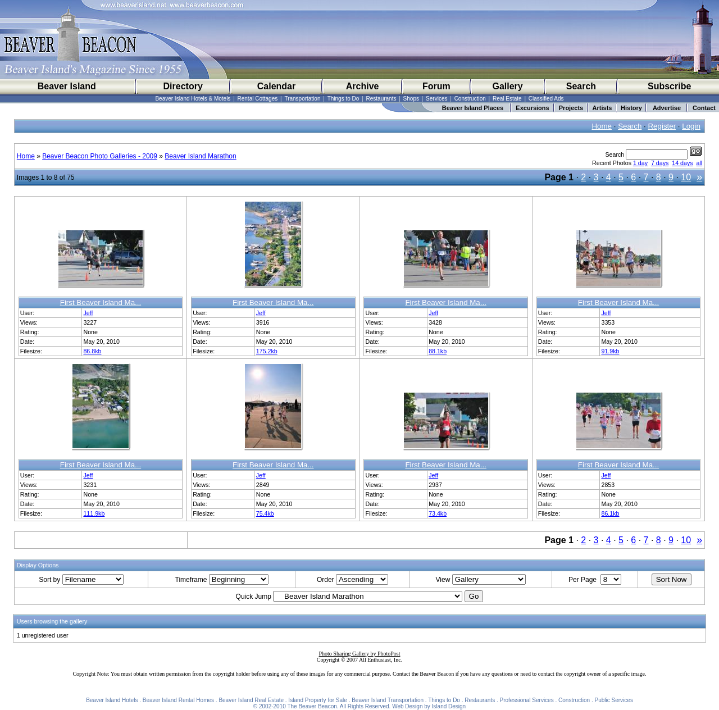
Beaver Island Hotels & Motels (192, 98)
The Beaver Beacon (311, 706)
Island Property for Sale (317, 700)
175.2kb (266, 351)
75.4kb (265, 513)
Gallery (507, 86)
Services (436, 98)
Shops (411, 98)
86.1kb (610, 513)
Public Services (614, 700)
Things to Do (343, 98)
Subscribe (669, 86)
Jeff (88, 313)
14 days (682, 163)
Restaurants (381, 98)
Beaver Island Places (472, 107)
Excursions (532, 107)
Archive (362, 86)
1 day (640, 163)
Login (691, 126)
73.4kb (438, 513)
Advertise (667, 107)
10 (686, 177)
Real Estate (507, 98)
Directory (183, 86)
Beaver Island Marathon (200, 156)
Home (601, 126)
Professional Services (527, 700)
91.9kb (610, 351)
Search (581, 86)
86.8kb (92, 351)
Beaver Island (67, 86)
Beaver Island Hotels (112, 700)
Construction (470, 98)
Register (662, 126)
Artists (602, 107)
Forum (436, 86)
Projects (571, 107)
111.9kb (93, 513)
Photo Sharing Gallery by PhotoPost (359, 653)
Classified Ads (546, 98)
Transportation (302, 98)
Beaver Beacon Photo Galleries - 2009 (99, 156)
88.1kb (438, 351)
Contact (704, 107)
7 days (659, 163)
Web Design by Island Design (429, 706)
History (631, 107)
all (700, 163)
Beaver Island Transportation (388, 700)
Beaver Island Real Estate (251, 700)
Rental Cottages (258, 98)
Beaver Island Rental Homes (178, 700)
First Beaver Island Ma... (100, 302)
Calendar (276, 86)
